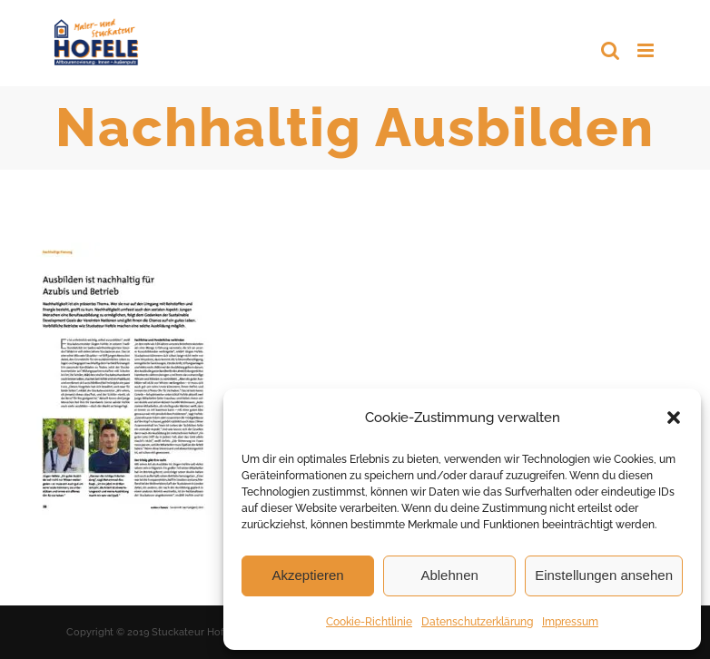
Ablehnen (449, 575)
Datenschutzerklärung (477, 621)
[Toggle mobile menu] (646, 50)
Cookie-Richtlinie (369, 621)
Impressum (570, 621)
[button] (674, 417)
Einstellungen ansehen (604, 575)
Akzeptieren (307, 575)
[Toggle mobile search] (610, 50)
